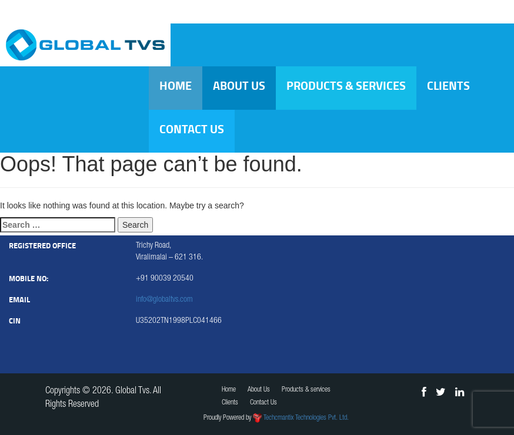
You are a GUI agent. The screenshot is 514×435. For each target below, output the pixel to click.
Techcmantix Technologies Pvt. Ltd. (306, 417)
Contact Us (191, 128)
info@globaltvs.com (164, 300)
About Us (239, 85)
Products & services (346, 85)
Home (175, 85)
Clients (448, 85)
